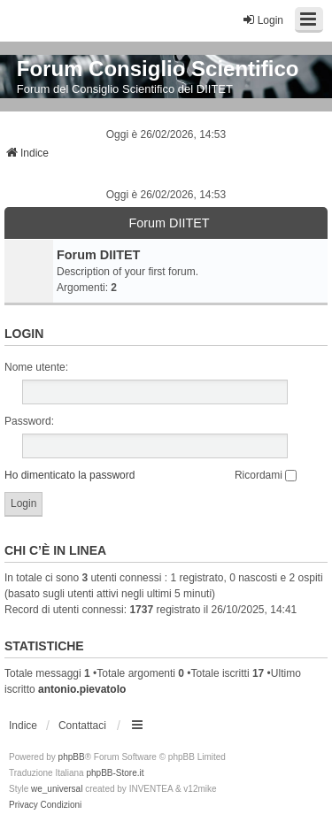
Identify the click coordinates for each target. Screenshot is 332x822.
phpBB (71, 757)
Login (23, 333)
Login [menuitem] (262, 20)
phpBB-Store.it (114, 773)
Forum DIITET (168, 223)
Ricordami (266, 475)
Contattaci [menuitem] (82, 725)
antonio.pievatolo (82, 689)
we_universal (56, 789)
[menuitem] (23, 805)
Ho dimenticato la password (69, 475)
